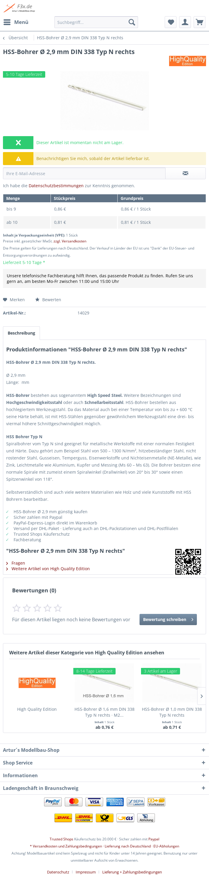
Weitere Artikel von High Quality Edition (48, 568)
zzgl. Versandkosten (70, 241)
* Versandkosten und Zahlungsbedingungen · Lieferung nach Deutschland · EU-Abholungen (104, 846)
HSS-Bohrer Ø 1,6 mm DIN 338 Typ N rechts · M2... (104, 712)
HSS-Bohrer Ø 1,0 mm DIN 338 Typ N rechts (172, 712)
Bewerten (48, 299)
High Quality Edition (37, 709)
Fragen (15, 563)
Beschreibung (21, 333)
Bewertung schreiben (168, 618)
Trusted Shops (61, 839)
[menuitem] (15, 22)
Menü (16, 21)
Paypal (153, 839)
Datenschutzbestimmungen (56, 185)
